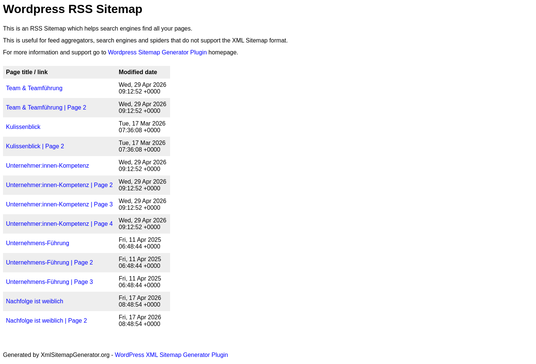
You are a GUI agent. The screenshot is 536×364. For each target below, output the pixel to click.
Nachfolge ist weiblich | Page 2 (46, 320)
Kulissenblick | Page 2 (35, 146)
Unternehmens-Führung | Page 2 (49, 262)
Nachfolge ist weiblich (34, 301)
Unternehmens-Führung (37, 243)
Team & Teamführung (34, 88)
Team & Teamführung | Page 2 (46, 107)
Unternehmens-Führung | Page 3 (49, 282)
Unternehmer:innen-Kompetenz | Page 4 (59, 224)
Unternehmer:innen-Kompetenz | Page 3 (59, 204)
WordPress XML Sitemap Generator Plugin (171, 355)
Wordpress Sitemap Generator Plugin (157, 52)
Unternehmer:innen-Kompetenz (47, 165)
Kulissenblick (23, 127)
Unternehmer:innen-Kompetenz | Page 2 (59, 185)
